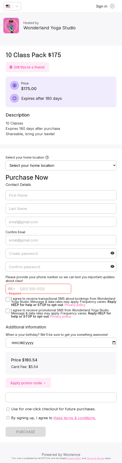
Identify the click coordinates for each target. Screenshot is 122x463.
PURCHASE (25, 432)
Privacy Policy (74, 458)
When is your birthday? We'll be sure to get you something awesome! (57, 334)
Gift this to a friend (26, 67)
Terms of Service (95, 458)
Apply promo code (28, 383)
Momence (71, 454)
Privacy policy (75, 305)
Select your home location (25, 157)
